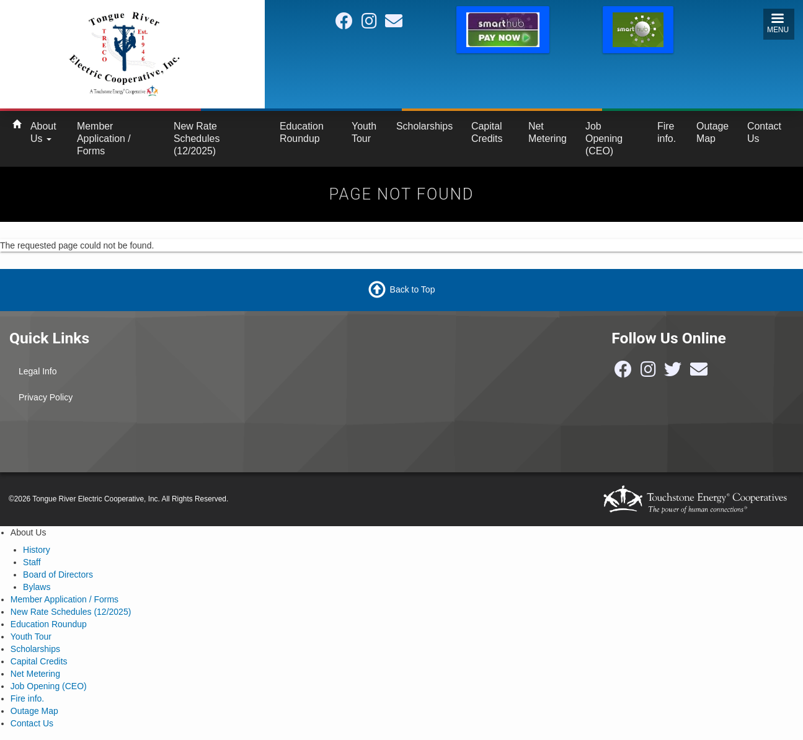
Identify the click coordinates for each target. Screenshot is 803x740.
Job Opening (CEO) (604, 138)
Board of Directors (58, 574)
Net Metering (547, 132)
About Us (43, 132)
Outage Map (712, 132)
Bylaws (36, 587)
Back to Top (412, 289)
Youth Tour (364, 132)
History (36, 550)
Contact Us (764, 132)
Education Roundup (302, 132)
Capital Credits (486, 132)
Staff (32, 562)
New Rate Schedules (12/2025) (197, 138)
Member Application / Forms (104, 138)
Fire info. (666, 132)
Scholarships (424, 126)
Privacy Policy (46, 397)
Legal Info (38, 371)
